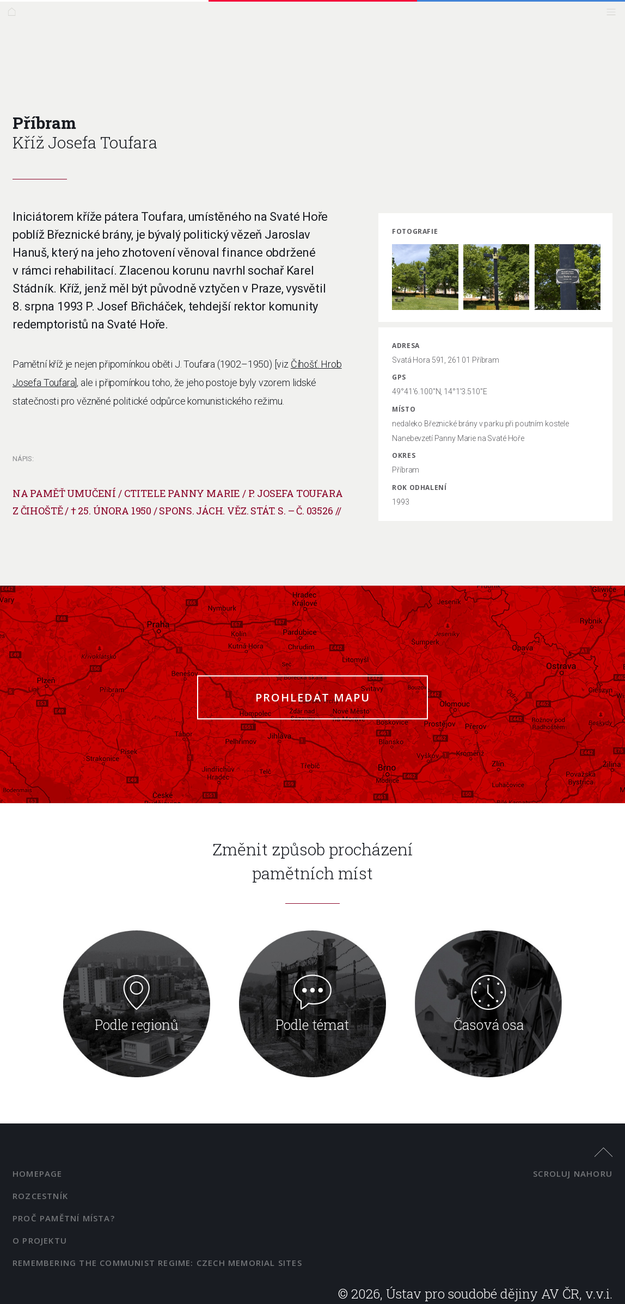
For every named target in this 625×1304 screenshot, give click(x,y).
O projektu (40, 1240)
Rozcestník (40, 1195)
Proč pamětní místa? (64, 1218)
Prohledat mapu (312, 697)
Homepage (38, 1173)
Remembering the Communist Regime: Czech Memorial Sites (157, 1262)
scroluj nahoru (572, 1173)
